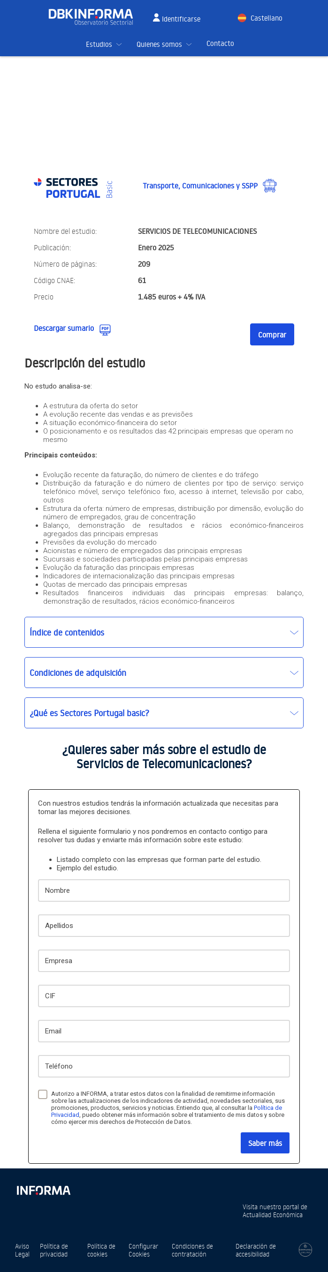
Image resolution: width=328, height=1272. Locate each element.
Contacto (220, 43)
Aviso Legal (22, 1250)
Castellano (266, 18)
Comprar (272, 334)
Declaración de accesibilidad (256, 1250)
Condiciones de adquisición (78, 672)
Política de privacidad (54, 1250)
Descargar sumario (64, 328)
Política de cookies (101, 1250)
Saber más (265, 1143)
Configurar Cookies (143, 1250)
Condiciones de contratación (192, 1250)
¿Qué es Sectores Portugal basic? (89, 712)
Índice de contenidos (67, 632)
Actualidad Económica (273, 1215)
